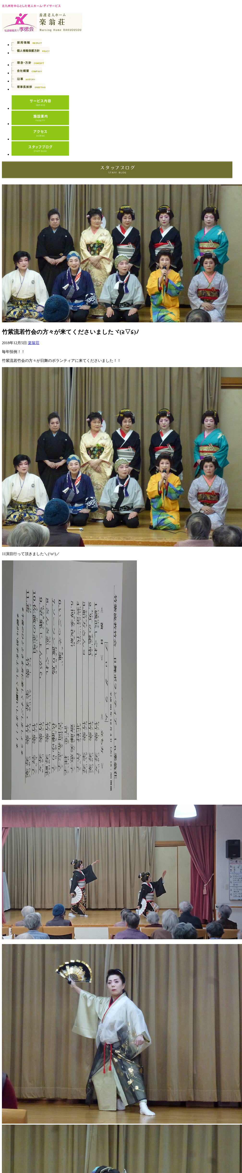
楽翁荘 (33, 343)
